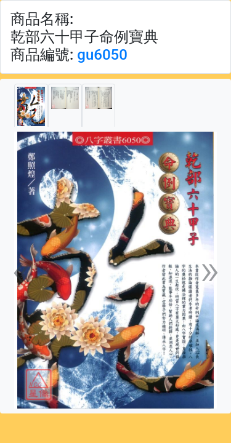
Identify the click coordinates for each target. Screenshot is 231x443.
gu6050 (102, 54)
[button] (21, 270)
